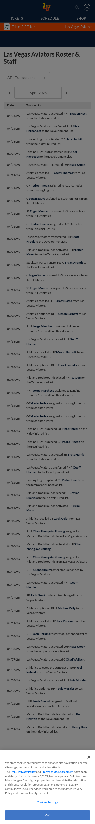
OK (47, 815)
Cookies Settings (47, 802)
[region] (47, 787)
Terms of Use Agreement (58, 771)
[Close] (88, 757)
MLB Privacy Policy (24, 771)
